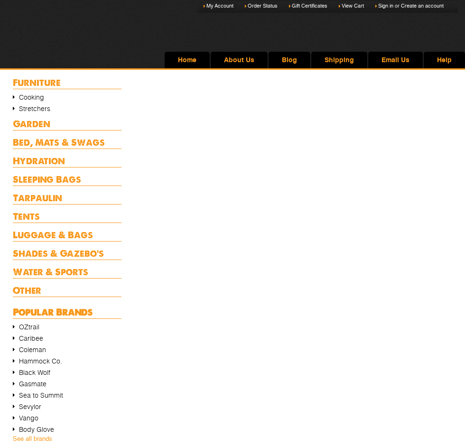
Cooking (31, 97)
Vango (28, 418)
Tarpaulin (37, 197)
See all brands (32, 438)
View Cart (353, 6)
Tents (26, 216)
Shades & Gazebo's (58, 253)
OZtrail (29, 327)
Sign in (385, 6)
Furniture (37, 82)
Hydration (39, 160)
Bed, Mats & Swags (59, 142)
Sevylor (30, 406)
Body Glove (36, 429)
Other (27, 290)
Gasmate (32, 384)
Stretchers (34, 108)
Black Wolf (34, 372)
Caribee (31, 338)
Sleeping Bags (47, 179)
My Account (219, 6)
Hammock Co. (40, 361)
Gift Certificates (309, 6)
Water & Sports (50, 271)
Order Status (263, 6)
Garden (31, 123)
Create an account (422, 6)
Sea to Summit (41, 395)
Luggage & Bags (53, 234)
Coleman (32, 349)
